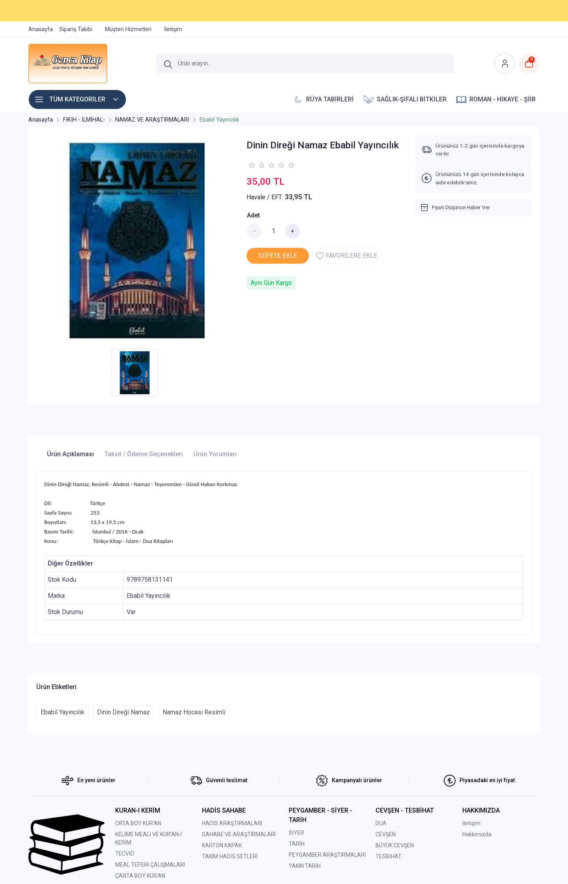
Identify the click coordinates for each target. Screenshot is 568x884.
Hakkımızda (476, 834)
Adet (253, 215)
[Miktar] (274, 231)
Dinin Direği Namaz (123, 712)
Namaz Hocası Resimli (194, 712)
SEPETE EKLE (277, 255)
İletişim (471, 823)
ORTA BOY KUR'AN (138, 823)
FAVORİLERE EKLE (346, 256)
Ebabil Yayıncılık (62, 712)
